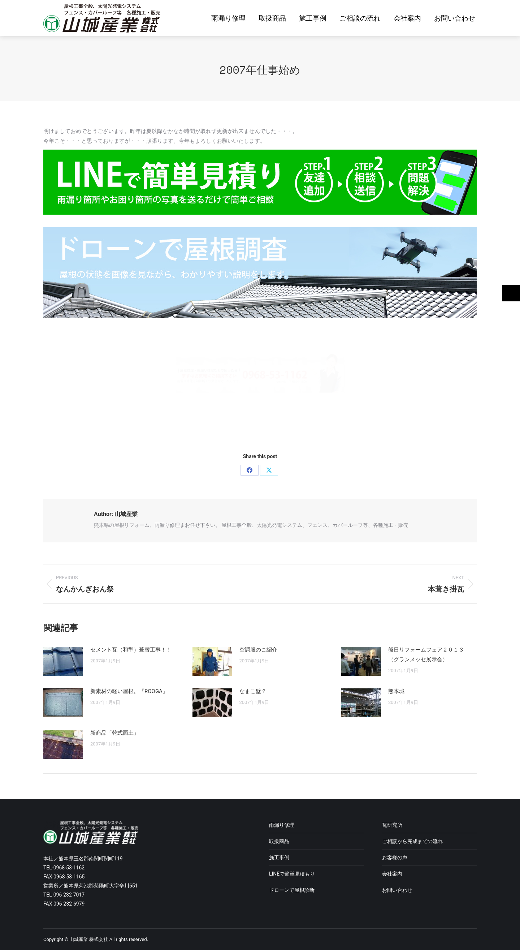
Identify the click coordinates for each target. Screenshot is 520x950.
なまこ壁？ (252, 691)
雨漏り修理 (281, 825)
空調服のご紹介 (258, 649)
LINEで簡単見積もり (292, 874)
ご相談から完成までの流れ (412, 841)
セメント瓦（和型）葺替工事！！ (131, 649)
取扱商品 (279, 841)
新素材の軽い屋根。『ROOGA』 (129, 691)
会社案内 (392, 874)
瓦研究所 (392, 825)
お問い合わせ (397, 890)
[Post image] (63, 661)
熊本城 (396, 691)
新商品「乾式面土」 (114, 733)
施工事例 (279, 857)
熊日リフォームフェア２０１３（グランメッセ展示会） (426, 654)
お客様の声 (394, 857)
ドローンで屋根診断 (292, 890)
